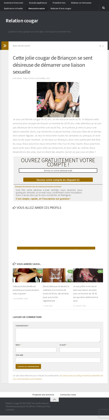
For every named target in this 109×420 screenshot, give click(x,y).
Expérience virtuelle (12, 10)
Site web (19, 358)
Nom (18, 348)
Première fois (54, 3)
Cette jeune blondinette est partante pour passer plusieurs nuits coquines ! (26, 293)
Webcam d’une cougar (56, 10)
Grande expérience (34, 3)
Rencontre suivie (34, 10)
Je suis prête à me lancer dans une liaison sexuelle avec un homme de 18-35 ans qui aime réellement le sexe (85, 297)
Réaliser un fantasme (73, 3)
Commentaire (22, 329)
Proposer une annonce (44, 398)
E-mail (63, 348)
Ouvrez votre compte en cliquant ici (57, 183)
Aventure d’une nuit (12, 3)
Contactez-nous (67, 398)
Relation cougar (26, 24)
